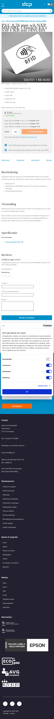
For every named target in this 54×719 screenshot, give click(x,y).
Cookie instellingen (9, 527)
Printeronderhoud (9, 515)
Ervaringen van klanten (11, 563)
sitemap (5, 713)
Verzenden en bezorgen (11, 503)
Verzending (20, 160)
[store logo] (27, 4)
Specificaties (35, 160)
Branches (6, 567)
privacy (12, 713)
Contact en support (9, 487)
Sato (4, 591)
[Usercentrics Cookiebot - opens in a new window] (43, 326)
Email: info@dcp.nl (8, 453)
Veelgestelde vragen (10, 507)
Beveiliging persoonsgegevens (13, 519)
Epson (5, 587)
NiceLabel (6, 607)
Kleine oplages (8, 523)
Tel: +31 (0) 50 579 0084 (10, 438)
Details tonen (43, 386)
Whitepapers (7, 555)
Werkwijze (6, 495)
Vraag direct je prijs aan (28, 137)
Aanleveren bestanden (10, 499)
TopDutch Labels (8, 599)
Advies (5, 547)
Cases (5, 543)
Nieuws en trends (9, 551)
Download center (8, 491)
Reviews (49, 160)
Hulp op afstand (8, 511)
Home (3, 21)
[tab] (27, 169)
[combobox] (27, 11)
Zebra (5, 583)
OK (27, 392)
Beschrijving (6, 160)
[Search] (50, 11)
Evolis (5, 595)
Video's (5, 559)
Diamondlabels (8, 603)
